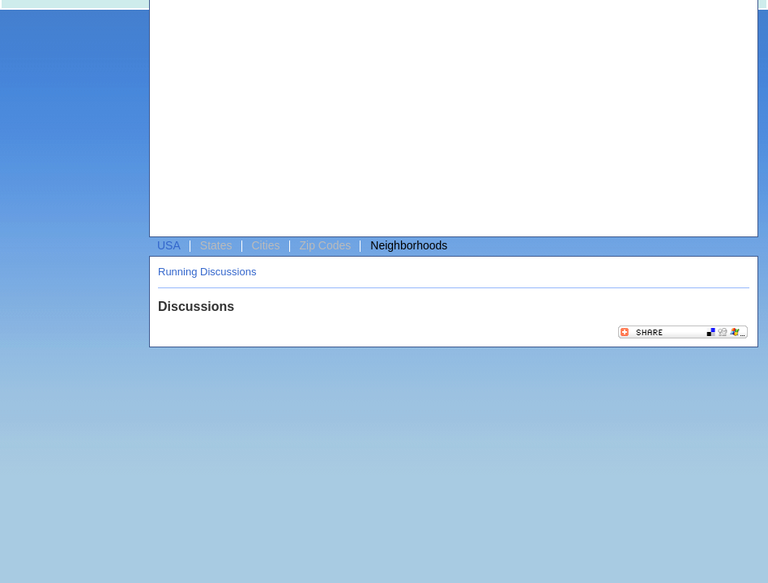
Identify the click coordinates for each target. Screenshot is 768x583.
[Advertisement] (298, 122)
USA (169, 245)
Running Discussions (207, 272)
